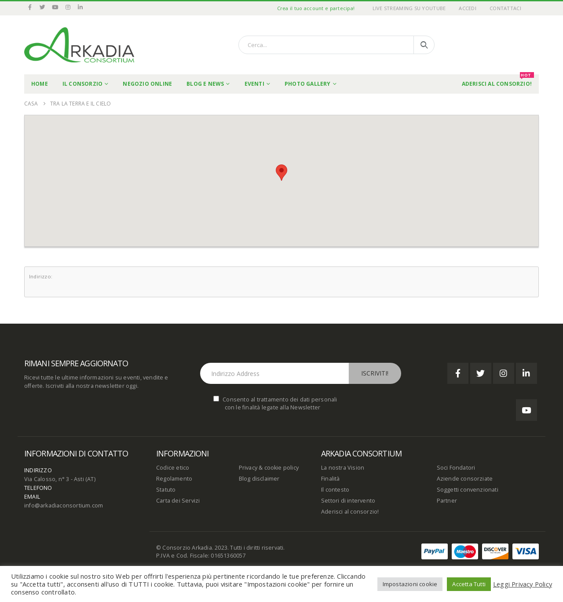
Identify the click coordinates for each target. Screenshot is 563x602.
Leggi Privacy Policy (522, 584)
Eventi (254, 84)
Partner (447, 500)
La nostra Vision (342, 467)
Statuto (165, 489)
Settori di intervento (348, 500)
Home (39, 84)
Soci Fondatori (456, 467)
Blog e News (205, 84)
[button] (281, 172)
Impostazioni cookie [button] (410, 584)
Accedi (467, 8)
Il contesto (335, 489)
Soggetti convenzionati (467, 489)
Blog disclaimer (259, 478)
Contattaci (505, 8)
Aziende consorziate (465, 478)
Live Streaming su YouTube (409, 8)
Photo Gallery (308, 84)
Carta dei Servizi (178, 500)
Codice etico (172, 467)
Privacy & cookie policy (269, 467)
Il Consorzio (82, 84)
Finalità (330, 478)
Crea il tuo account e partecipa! (316, 8)
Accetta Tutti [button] (469, 584)
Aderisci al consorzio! (350, 511)
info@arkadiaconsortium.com (63, 505)
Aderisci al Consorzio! (498, 81)
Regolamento (174, 478)
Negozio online (147, 84)
